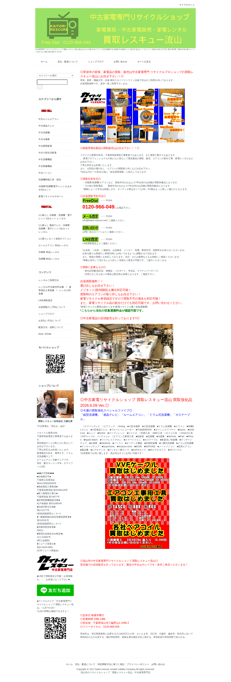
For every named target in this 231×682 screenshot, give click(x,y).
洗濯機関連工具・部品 (49, 179)
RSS (40, 334)
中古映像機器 (45, 166)
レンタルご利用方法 (48, 280)
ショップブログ (93, 61)
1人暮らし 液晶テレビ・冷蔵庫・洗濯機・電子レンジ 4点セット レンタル (55, 228)
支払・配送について (65, 61)
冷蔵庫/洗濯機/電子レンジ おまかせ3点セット (55, 188)
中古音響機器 (45, 159)
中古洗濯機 (44, 132)
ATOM (48, 334)
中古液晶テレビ (46, 125)
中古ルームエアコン (48, 112)
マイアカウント (185, 5)
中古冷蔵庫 (44, 139)
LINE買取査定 (45, 300)
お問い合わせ (118, 61)
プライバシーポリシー (138, 664)
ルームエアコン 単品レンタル (53, 245)
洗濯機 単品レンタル (48, 258)
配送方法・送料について (50, 327)
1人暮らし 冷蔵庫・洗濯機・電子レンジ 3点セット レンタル (55, 210)
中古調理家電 (45, 146)
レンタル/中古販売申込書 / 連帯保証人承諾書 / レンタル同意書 (54, 290)
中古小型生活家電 (47, 152)
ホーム (41, 61)
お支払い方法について (49, 320)
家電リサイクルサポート (50, 196)
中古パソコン (45, 173)
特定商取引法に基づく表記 (111, 664)
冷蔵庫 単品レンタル (48, 252)
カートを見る (142, 61)
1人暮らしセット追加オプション (54, 238)
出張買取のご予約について (51, 307)
